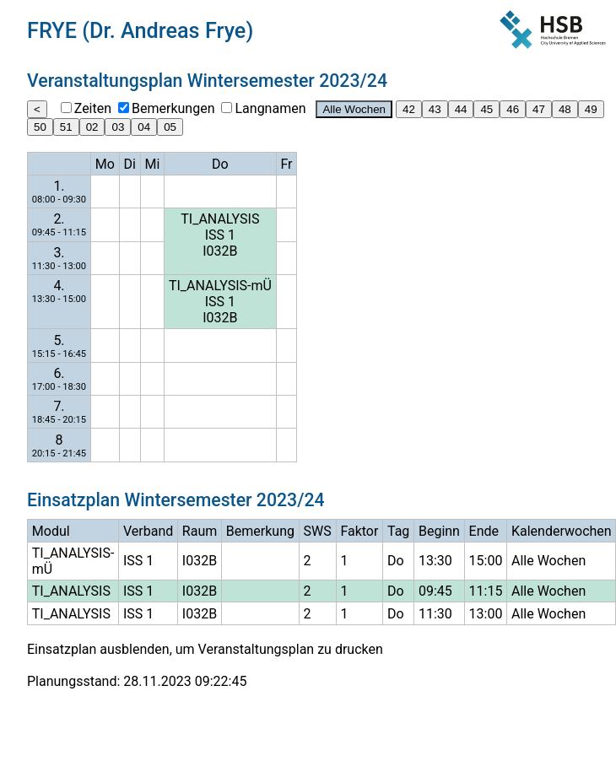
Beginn (439, 531)
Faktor (359, 531)
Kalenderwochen (561, 531)
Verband (148, 531)
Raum (199, 531)
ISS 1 (220, 235)
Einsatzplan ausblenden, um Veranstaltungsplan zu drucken (205, 649)
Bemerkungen (173, 108)
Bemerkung (260, 531)
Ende (484, 531)
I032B (220, 251)
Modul (51, 531)
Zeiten (92, 108)
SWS (318, 531)
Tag (398, 531)
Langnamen (270, 108)
